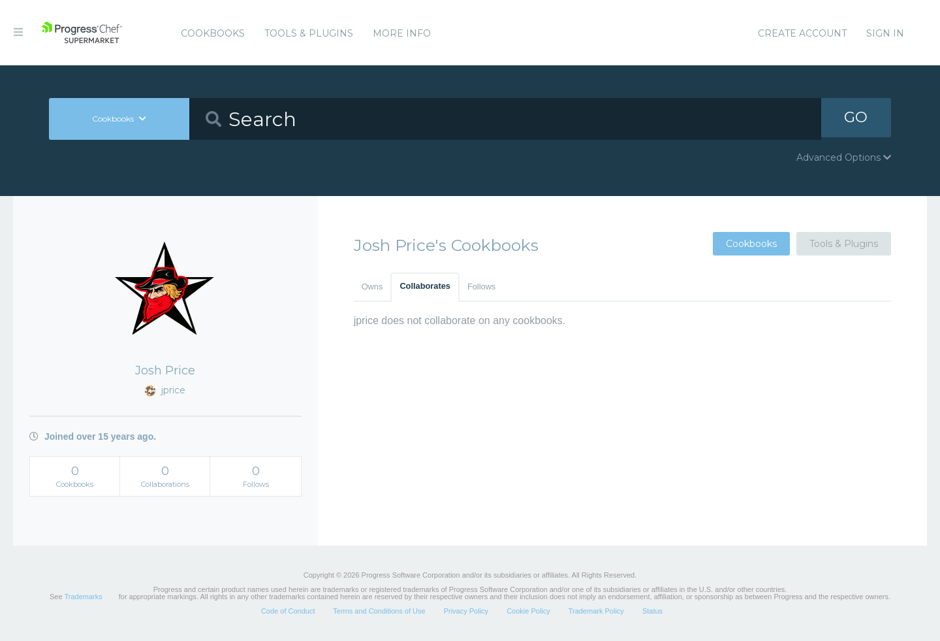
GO (855, 118)
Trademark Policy (596, 611)
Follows (481, 286)
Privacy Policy (466, 611)
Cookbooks (213, 33)
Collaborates (425, 286)
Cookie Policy (528, 611)
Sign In (885, 33)
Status (652, 611)
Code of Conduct (288, 611)
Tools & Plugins (308, 33)
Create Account (802, 33)
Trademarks (83, 596)
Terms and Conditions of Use (379, 611)
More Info (402, 33)
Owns (372, 286)
